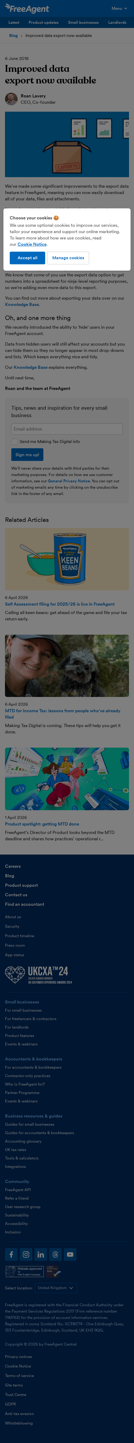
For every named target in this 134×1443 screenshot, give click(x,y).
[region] (67, 239)
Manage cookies (68, 257)
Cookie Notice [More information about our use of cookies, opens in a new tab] (32, 244)
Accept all (27, 257)
